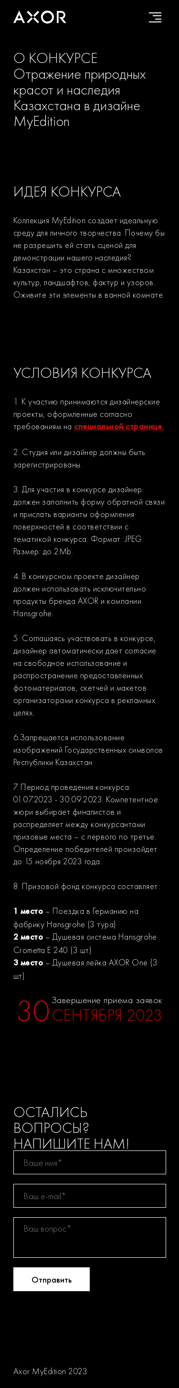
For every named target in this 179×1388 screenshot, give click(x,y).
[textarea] (89, 1237)
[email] (89, 1196)
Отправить (52, 1279)
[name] (89, 1162)
